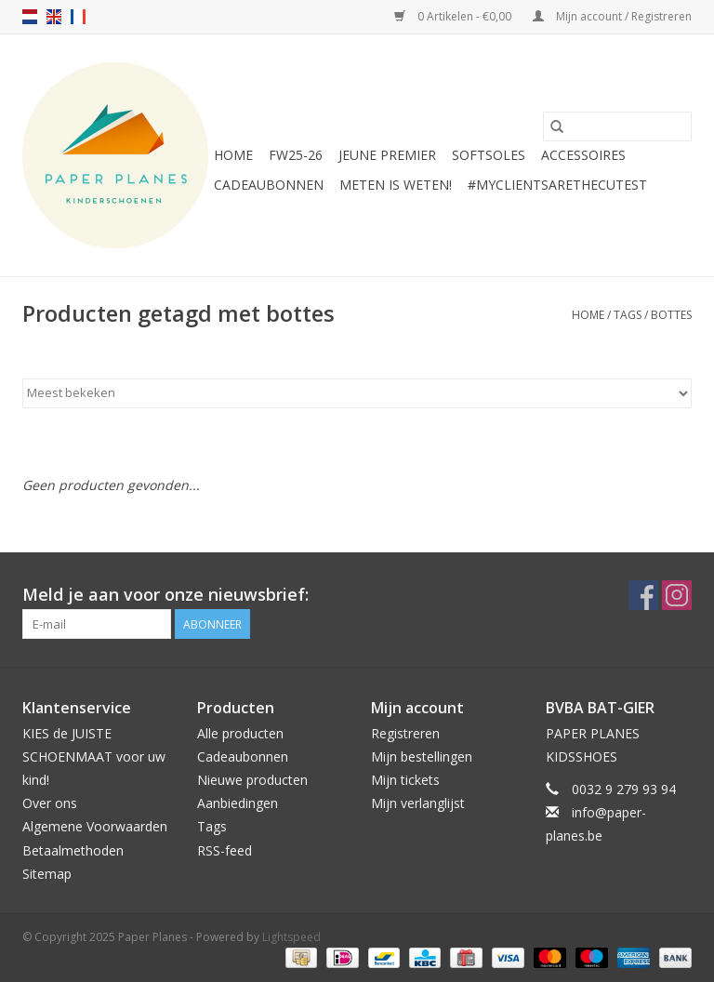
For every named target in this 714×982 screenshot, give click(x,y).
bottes (671, 315)
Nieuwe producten (252, 780)
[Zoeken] (617, 126)
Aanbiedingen (237, 803)
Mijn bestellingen (421, 756)
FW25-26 (296, 155)
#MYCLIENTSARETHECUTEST (557, 184)
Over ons (49, 803)
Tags (627, 315)
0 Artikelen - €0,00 (454, 16)
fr (78, 16)
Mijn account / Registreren (612, 16)
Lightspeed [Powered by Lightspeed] (291, 937)
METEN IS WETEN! (395, 184)
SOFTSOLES (488, 155)
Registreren (405, 733)
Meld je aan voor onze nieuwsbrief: (165, 594)
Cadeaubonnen (269, 184)
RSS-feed (224, 850)
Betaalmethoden (73, 850)
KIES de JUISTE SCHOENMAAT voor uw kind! (93, 756)
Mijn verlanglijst (418, 803)
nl (29, 16)
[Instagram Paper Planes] (677, 595)
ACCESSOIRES (583, 155)
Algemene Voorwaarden (94, 826)
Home (233, 155)
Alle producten (240, 733)
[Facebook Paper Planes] (643, 595)
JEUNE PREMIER (387, 155)
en (53, 16)
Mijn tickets (405, 780)
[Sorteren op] (357, 393)
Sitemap (47, 873)
